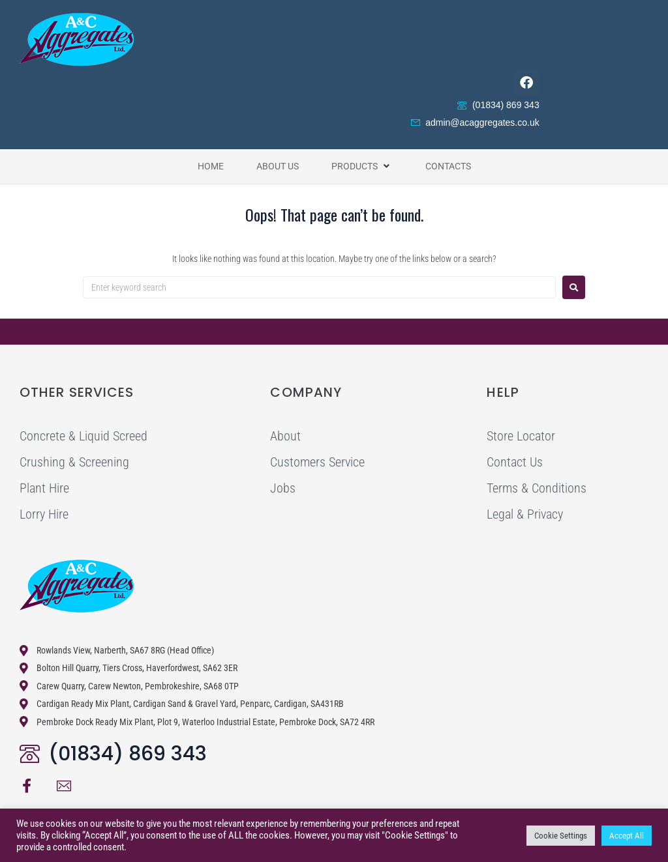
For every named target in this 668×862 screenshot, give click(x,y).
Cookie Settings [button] (560, 835)
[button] (362, 166)
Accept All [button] (626, 835)
